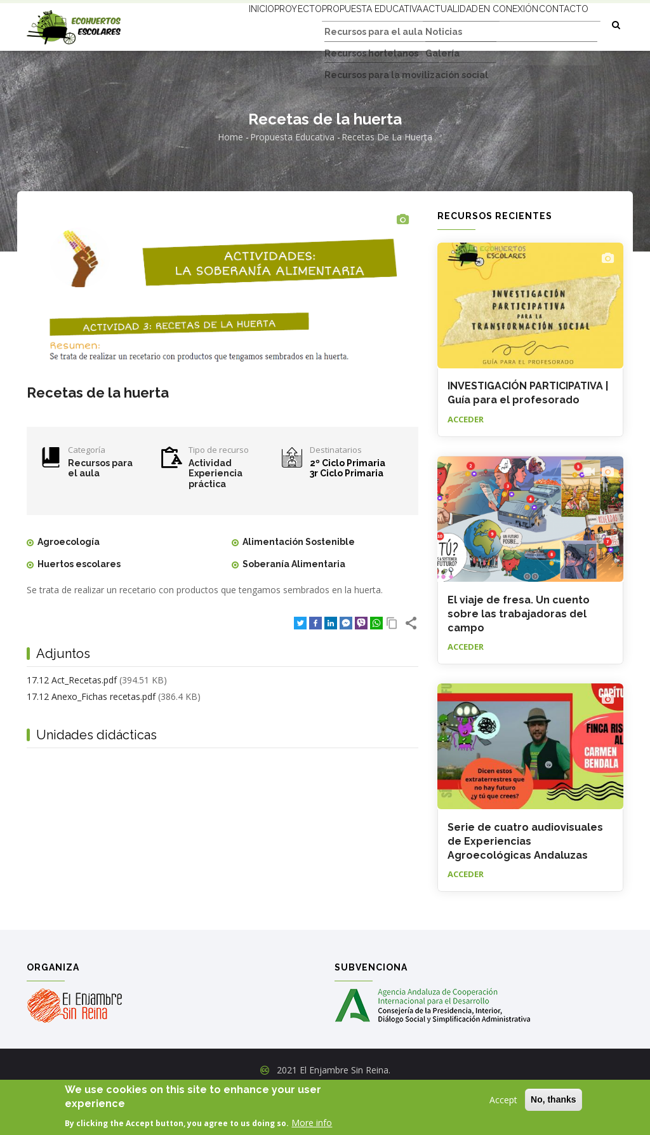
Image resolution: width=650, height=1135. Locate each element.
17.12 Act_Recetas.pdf (72, 724)
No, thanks (553, 1099)
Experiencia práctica (215, 522)
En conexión (497, 23)
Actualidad (426, 23)
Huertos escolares (79, 607)
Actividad (210, 506)
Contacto (211, 70)
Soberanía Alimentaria (293, 607)
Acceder (466, 462)
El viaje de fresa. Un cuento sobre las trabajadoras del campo (519, 657)
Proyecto (251, 23)
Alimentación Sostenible (298, 585)
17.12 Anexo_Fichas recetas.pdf (91, 740)
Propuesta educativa (337, 23)
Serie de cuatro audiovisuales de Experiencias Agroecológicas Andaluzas (525, 884)
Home (230, 181)
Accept (503, 1100)
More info (311, 1123)
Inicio (201, 23)
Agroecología (68, 585)
